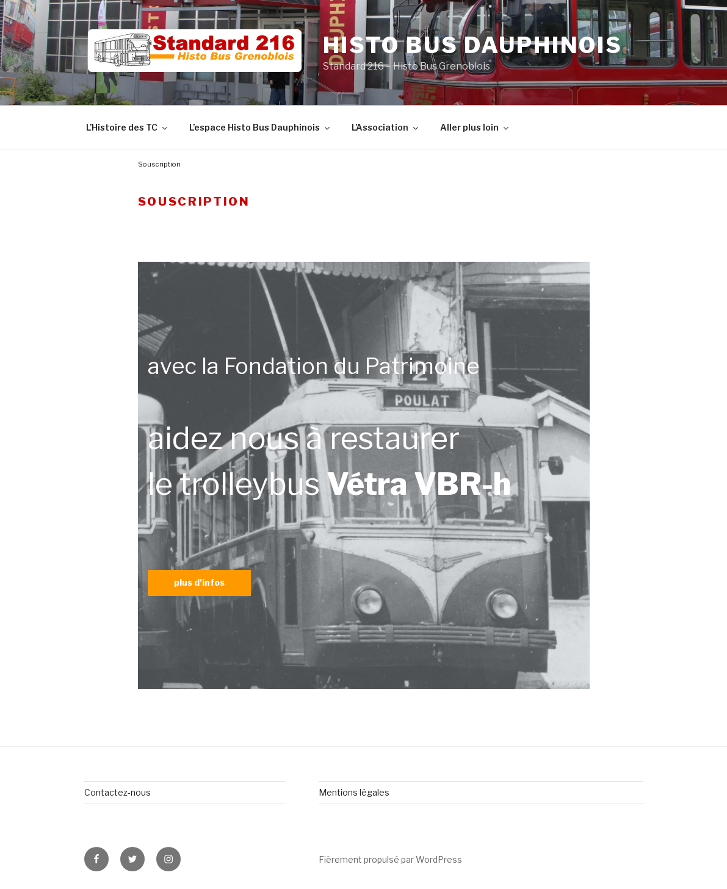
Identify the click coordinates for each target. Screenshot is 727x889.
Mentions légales (354, 792)
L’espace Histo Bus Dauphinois (260, 127)
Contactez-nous (117, 792)
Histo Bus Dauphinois (473, 45)
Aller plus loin (475, 127)
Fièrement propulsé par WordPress (390, 859)
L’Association (386, 127)
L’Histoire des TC (127, 127)
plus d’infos (199, 582)
